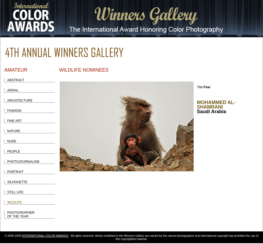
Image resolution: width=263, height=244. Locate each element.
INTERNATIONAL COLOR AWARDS (45, 235)
